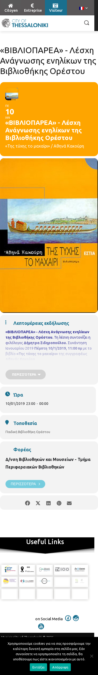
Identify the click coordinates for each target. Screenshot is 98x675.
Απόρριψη (60, 667)
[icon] (68, 621)
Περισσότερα (25, 484)
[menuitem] (83, 8)
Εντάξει (38, 667)
